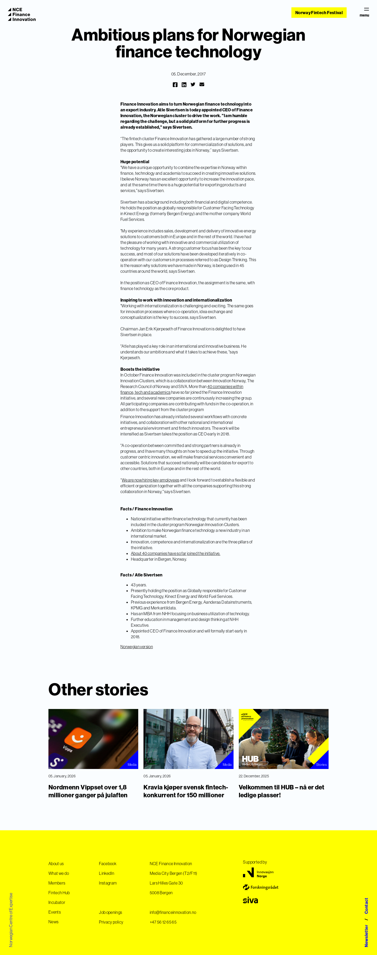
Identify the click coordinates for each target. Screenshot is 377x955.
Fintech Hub (59, 892)
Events (54, 912)
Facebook (108, 863)
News (53, 921)
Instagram (108, 883)
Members (56, 883)
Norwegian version (136, 646)
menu (364, 12)
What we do (58, 873)
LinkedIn (106, 873)
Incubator (56, 902)
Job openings (110, 912)
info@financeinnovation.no (173, 912)
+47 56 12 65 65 (163, 922)
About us (56, 863)
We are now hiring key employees (150, 480)
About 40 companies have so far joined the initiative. (175, 553)
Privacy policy (111, 922)
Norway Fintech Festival (319, 12)
